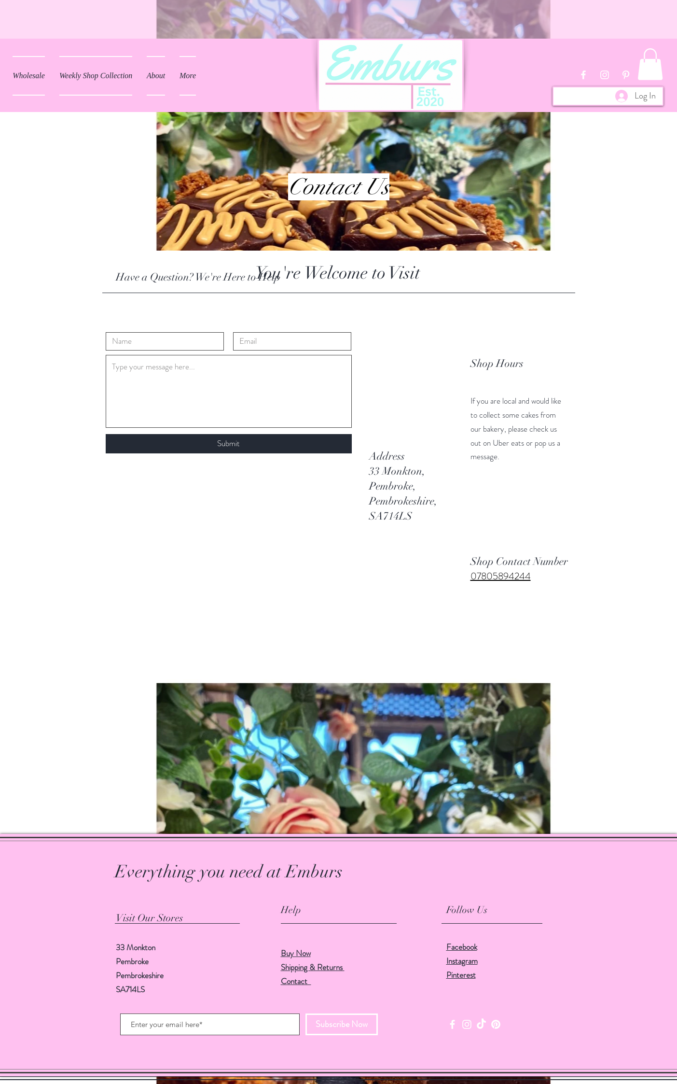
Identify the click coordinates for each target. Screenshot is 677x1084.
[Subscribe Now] (341, 1024)
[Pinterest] (496, 1024)
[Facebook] (452, 1024)
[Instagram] (467, 1024)
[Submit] (229, 443)
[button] (650, 64)
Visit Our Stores (149, 918)
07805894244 (500, 576)
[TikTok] (481, 1024)
